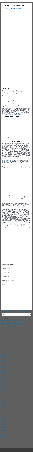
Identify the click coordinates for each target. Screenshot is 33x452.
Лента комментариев (5, 445)
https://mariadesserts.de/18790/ (6, 160)
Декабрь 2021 (4, 408)
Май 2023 (3, 384)
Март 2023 (3, 387)
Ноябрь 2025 (3, 341)
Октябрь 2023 (4, 377)
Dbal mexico (4, 172)
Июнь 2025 (3, 348)
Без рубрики (4, 6)
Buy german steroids (23, 205)
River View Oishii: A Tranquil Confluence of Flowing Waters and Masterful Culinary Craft (14, 326)
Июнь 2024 (3, 365)
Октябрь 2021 (4, 411)
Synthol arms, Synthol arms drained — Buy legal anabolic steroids (11, 8)
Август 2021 (3, 414)
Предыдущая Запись (7, 311)
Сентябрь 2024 (4, 361)
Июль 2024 (3, 364)
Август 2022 (3, 397)
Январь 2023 (3, 390)
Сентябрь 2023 (4, 378)
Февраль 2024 (4, 371)
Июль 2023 (3, 381)
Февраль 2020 (4, 427)
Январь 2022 (3, 407)
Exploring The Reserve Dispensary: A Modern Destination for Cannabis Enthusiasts (13, 323)
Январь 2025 (3, 355)
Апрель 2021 (3, 420)
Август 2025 (3, 345)
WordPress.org (4, 446)
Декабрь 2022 (4, 391)
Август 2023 (3, 380)
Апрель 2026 (3, 334)
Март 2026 (3, 335)
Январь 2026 (3, 338)
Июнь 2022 (3, 400)
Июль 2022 (3, 398)
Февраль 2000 (4, 430)
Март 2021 (3, 421)
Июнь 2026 (3, 331)
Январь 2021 (3, 424)
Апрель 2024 (3, 368)
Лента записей (4, 443)
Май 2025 (3, 350)
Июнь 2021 (3, 417)
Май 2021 (3, 418)
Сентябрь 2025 (4, 344)
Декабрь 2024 (4, 357)
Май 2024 (3, 367)
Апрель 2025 (3, 351)
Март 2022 (3, 404)
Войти (2, 442)
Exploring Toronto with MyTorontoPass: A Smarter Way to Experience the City (12, 320)
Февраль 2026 (4, 337)
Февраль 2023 (4, 388)
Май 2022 (3, 401)
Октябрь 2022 (4, 394)
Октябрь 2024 (4, 360)
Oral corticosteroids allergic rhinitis (16, 114)
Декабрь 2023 (4, 374)
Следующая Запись (25, 311)
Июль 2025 (3, 347)
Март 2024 (3, 370)
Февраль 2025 (4, 354)
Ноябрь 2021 (3, 410)
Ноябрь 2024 (3, 358)
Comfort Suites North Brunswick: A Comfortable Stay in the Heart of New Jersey (13, 324)
